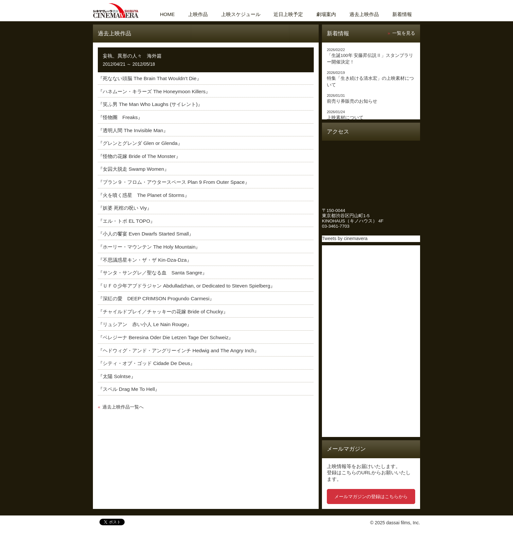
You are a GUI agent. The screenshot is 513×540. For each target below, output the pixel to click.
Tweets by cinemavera (344, 238)
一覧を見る (403, 33)
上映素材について (345, 117)
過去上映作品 (364, 14)
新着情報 (402, 14)
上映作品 (198, 14)
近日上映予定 (288, 14)
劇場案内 (326, 14)
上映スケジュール (240, 14)
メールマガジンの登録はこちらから (371, 496)
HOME (167, 14)
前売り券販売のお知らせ (352, 101)
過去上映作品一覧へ (123, 407)
